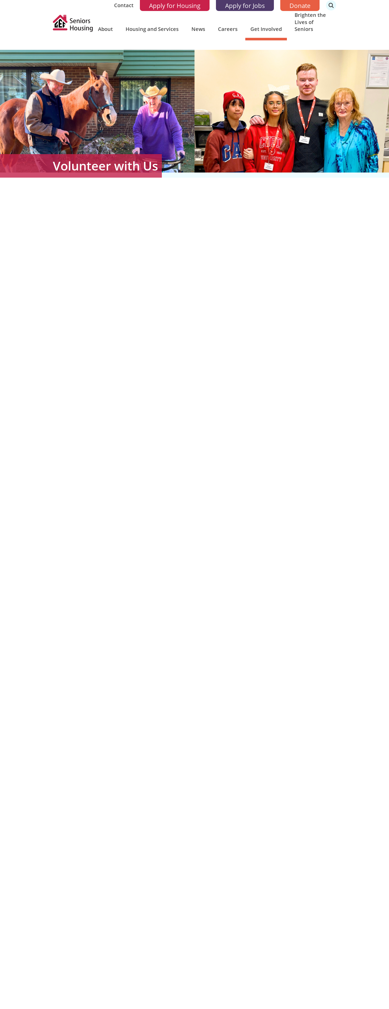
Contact (123, 5)
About (105, 29)
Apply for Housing (174, 5)
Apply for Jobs (245, 5)
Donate (299, 5)
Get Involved (266, 29)
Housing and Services (152, 29)
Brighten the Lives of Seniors (310, 22)
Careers (228, 29)
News (198, 29)
